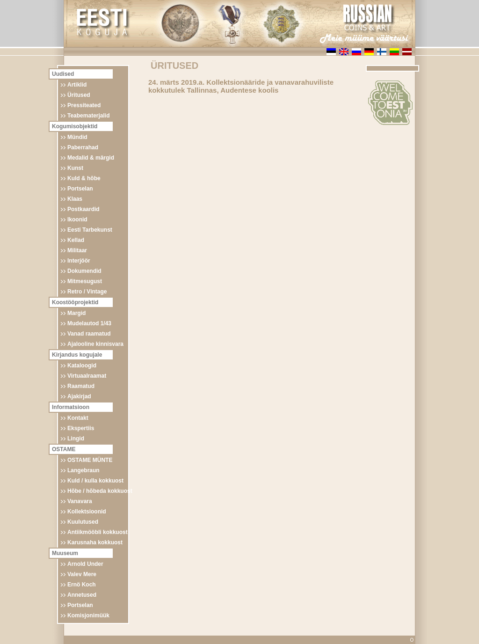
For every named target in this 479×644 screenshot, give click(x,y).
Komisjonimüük (88, 615)
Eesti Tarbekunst (89, 230)
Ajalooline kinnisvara (95, 344)
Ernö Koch (81, 584)
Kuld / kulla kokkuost (95, 480)
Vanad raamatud (89, 333)
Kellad (75, 240)
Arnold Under (85, 564)
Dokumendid (84, 271)
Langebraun (83, 470)
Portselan (80, 188)
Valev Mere (81, 574)
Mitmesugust (84, 281)
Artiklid (77, 84)
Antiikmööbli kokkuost (97, 532)
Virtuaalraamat (86, 376)
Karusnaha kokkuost (95, 542)
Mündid (77, 137)
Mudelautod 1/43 (89, 323)
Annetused (81, 595)
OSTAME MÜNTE (89, 460)
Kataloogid (81, 365)
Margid (76, 313)
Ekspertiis (80, 428)
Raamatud (80, 386)
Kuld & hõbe (84, 178)
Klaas (74, 199)
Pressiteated (84, 105)
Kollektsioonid (86, 511)
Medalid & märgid (90, 157)
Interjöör (78, 260)
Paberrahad (82, 147)
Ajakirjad (79, 396)
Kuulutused (82, 522)
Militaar (77, 250)
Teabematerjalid (88, 115)
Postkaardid (83, 209)
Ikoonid (77, 219)
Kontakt (77, 418)
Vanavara (79, 501)
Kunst (75, 168)
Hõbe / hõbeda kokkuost (99, 491)
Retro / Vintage (87, 291)
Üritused (78, 95)
